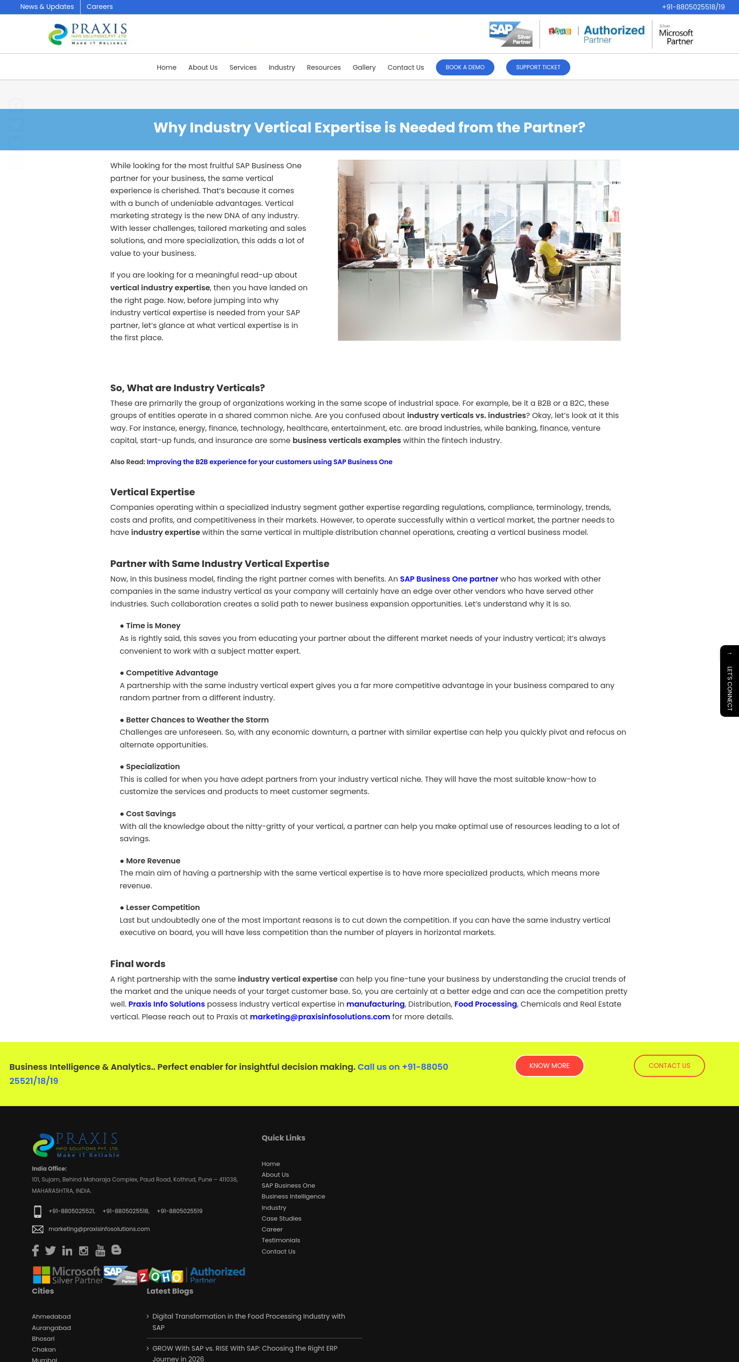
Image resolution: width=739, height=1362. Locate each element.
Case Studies (282, 1218)
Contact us (279, 1251)
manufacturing (375, 1004)
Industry (274, 1207)
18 (41, 1081)
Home (271, 1163)
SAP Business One (288, 1185)
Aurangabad (51, 1327)
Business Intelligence (293, 1196)
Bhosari (43, 1338)
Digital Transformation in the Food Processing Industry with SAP (248, 1322)
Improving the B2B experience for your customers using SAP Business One (270, 462)
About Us (275, 1174)
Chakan (44, 1349)
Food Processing (485, 1004)
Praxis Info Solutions (167, 1004)
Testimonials (281, 1240)
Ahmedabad (51, 1316)
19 (54, 1081)
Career (272, 1229)
